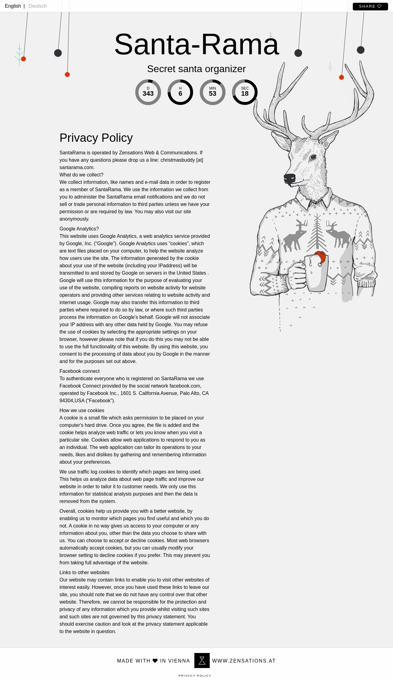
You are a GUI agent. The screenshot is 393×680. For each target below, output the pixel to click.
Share (370, 6)
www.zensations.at (235, 660)
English (13, 6)
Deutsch (38, 6)
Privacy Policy (195, 675)
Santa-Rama (196, 44)
